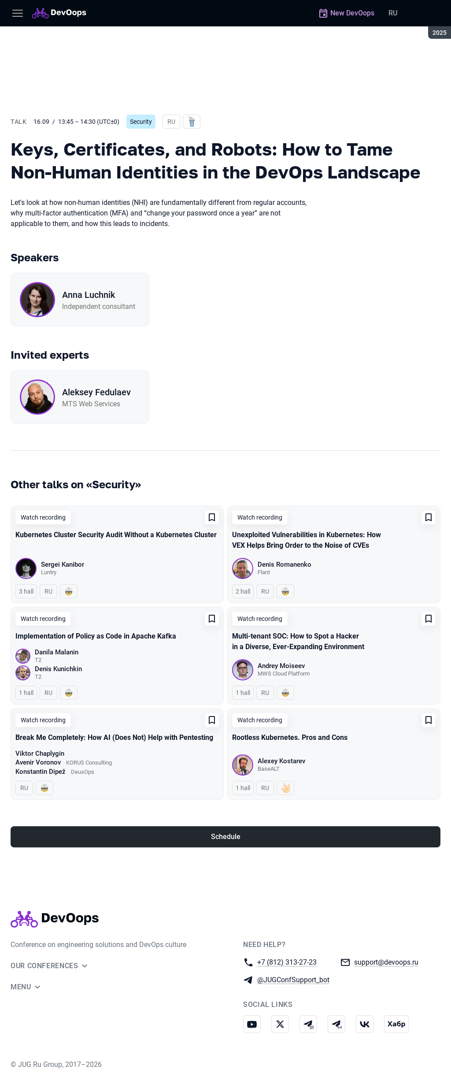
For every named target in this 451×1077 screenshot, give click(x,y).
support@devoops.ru (386, 961)
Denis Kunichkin (58, 668)
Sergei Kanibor (62, 564)
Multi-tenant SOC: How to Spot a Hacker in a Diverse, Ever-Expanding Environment (298, 641)
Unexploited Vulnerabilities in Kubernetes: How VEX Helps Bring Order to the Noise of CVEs (306, 540)
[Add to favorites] (212, 517)
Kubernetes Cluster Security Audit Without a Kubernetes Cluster (116, 535)
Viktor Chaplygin (39, 753)
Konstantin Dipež (40, 771)
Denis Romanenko (284, 564)
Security (141, 121)
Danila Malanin (56, 652)
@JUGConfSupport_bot (293, 979)
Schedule (225, 836)
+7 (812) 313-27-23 (287, 961)
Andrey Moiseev (281, 665)
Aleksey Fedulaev (96, 392)
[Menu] (17, 13)
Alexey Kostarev (281, 761)
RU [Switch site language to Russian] (392, 13)
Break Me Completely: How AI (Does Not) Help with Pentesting (114, 737)
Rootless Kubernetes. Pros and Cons (289, 737)
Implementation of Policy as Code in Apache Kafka (95, 636)
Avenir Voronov (38, 762)
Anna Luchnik (88, 295)
